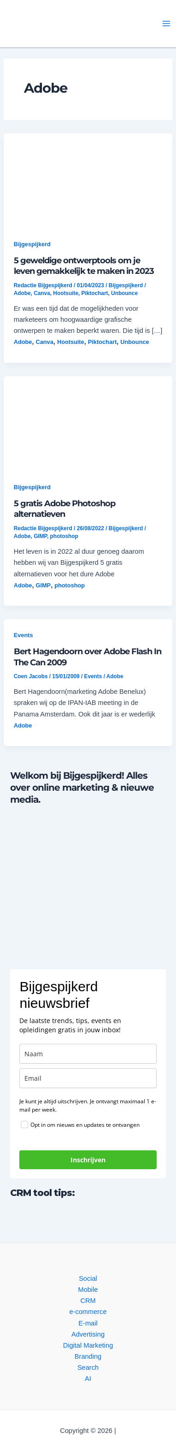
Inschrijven (88, 1159)
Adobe (22, 293)
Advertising (88, 1334)
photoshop (64, 536)
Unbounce (124, 293)
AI (88, 1378)
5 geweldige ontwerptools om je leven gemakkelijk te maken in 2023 (84, 266)
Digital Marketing (88, 1345)
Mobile (88, 1289)
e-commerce (87, 1311)
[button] (70, 24)
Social (88, 1278)
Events (23, 635)
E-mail (87, 1323)
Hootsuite (65, 293)
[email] (87, 1078)
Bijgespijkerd (32, 244)
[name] (87, 1054)
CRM (87, 1300)
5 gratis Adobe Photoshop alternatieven (64, 509)
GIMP (40, 536)
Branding (88, 1356)
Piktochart (95, 293)
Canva (42, 293)
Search (88, 1367)
